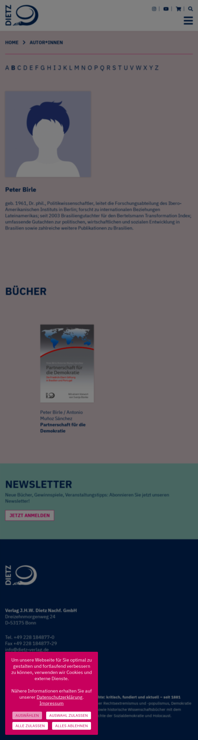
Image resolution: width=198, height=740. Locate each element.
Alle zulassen (30, 725)
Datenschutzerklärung (59, 697)
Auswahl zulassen (68, 715)
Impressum (51, 703)
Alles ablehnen (71, 725)
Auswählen (27, 715)
